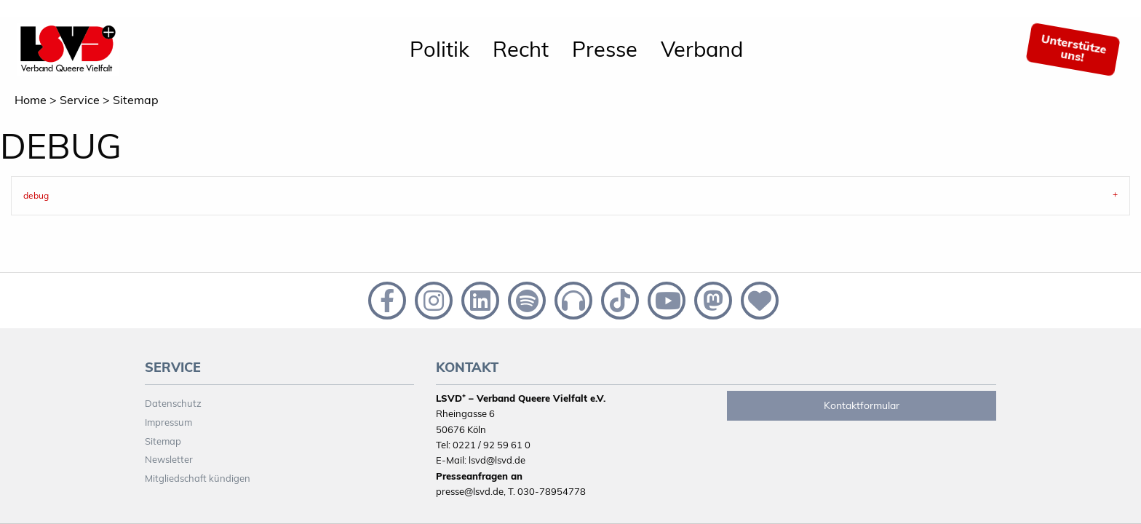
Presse (604, 49)
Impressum (168, 422)
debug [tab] (36, 195)
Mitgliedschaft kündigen (197, 478)
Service (80, 99)
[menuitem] (439, 49)
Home (31, 99)
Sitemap (136, 99)
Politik (439, 49)
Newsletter (169, 459)
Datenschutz (173, 403)
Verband (702, 49)
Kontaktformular (861, 405)
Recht (521, 49)
